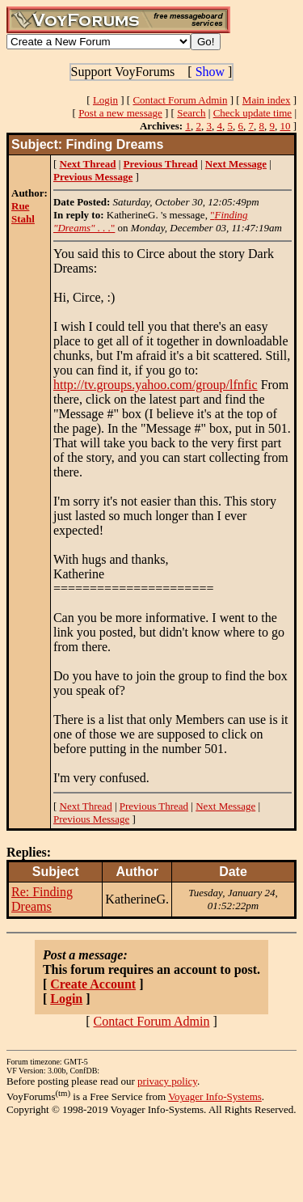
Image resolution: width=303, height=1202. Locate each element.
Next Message (225, 806)
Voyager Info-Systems (215, 1096)
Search (191, 113)
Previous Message (91, 819)
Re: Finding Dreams (42, 899)
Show (210, 71)
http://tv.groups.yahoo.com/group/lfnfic (155, 384)
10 (285, 126)
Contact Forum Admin (180, 100)
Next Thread (86, 806)
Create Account (93, 984)
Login (105, 100)
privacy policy (167, 1081)
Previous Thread (154, 806)
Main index (266, 100)
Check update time (252, 113)
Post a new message (120, 113)
